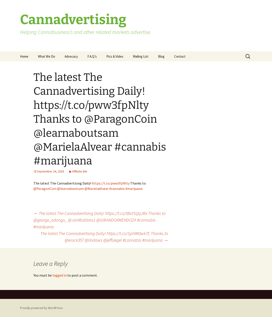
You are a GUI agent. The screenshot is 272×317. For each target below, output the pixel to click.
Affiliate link (79, 171)
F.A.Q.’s (92, 56)
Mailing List (140, 56)
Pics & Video (114, 56)
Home (24, 56)
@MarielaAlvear (96, 188)
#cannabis (117, 188)
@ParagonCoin (44, 188)
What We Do (46, 56)
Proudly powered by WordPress (41, 308)
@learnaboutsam (70, 188)
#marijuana (133, 188)
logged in (59, 275)
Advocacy (71, 56)
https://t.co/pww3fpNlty (111, 183)
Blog (161, 56)
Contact (179, 56)
